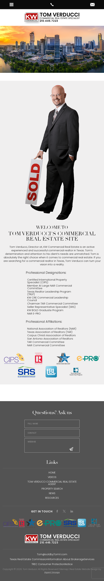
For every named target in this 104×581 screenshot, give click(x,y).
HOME (52, 472)
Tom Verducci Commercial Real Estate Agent (52, 483)
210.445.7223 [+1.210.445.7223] (49, 21)
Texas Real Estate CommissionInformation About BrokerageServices (52, 559)
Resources (52, 498)
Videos (52, 477)
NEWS (52, 493)
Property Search (52, 488)
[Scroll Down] (52, 68)
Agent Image (52, 572)
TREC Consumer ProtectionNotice (52, 564)
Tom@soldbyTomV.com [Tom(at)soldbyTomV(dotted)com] (52, 554)
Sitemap (63, 569)
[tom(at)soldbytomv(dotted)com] (92, 5)
